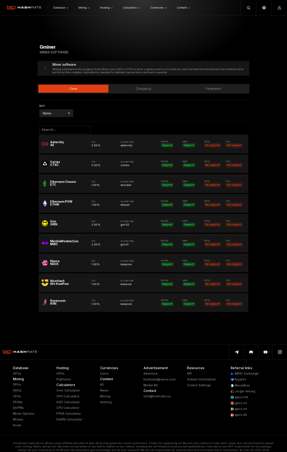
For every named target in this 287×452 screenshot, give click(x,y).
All (102, 384)
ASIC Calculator (68, 402)
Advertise (151, 373)
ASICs (17, 390)
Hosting (106, 402)
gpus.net (239, 397)
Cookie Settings (199, 385)
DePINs (18, 407)
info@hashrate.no (157, 396)
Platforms (63, 379)
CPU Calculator (67, 407)
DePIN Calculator (69, 419)
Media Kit (151, 385)
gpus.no (239, 403)
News (104, 390)
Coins (104, 373)
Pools (17, 425)
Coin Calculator (68, 390)
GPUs (17, 373)
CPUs (17, 396)
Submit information (201, 379)
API (189, 373)
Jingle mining (243, 391)
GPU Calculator (67, 396)
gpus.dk (239, 415)
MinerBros (240, 385)
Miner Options (23, 413)
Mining (105, 396)
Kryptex (238, 379)
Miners (18, 419)
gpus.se (239, 409)
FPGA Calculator (68, 413)
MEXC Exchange (245, 373)
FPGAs (18, 402)
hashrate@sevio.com (159, 379)
